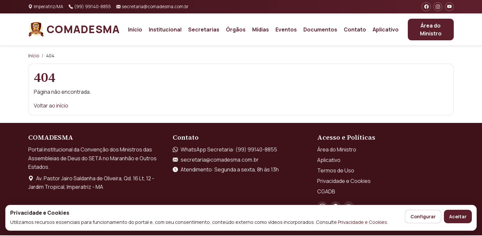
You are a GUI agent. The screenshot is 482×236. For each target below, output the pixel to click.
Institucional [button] (165, 29)
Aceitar (458, 216)
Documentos (320, 29)
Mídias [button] (260, 29)
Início (135, 29)
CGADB (326, 191)
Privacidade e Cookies (362, 222)
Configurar (423, 216)
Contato (355, 29)
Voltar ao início (51, 105)
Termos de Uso (335, 170)
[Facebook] (426, 6)
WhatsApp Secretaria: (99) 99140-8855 (229, 149)
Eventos (286, 29)
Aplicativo (386, 29)
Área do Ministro (431, 29)
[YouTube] (449, 6)
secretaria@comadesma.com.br (220, 159)
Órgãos (236, 29)
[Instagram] (437, 6)
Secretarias (203, 29)
